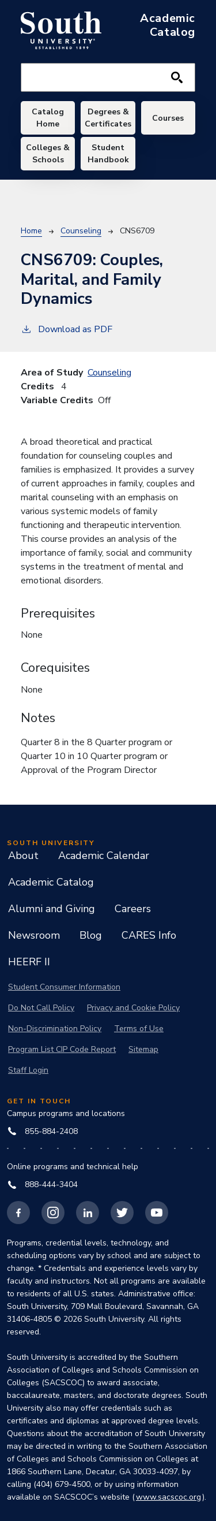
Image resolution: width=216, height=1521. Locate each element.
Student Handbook (108, 153)
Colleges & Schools (48, 153)
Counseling (80, 230)
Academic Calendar (103, 855)
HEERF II (29, 962)
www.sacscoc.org (168, 1497)
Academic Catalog (51, 882)
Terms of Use (139, 1028)
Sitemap (143, 1049)
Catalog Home (48, 117)
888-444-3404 (43, 1184)
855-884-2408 (43, 1131)
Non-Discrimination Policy (54, 1028)
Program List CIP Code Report (62, 1049)
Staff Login (28, 1070)
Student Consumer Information (64, 986)
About (23, 855)
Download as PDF (66, 329)
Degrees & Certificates (108, 117)
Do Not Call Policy (41, 1007)
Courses (168, 118)
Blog (90, 935)
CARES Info (149, 935)
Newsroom (34, 935)
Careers (133, 909)
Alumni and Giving (51, 909)
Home (31, 230)
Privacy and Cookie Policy (133, 1007)
